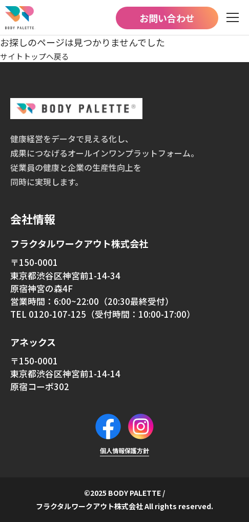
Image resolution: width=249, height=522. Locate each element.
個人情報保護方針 (124, 450)
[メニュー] (232, 18)
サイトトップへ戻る (41, 55)
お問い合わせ (167, 18)
